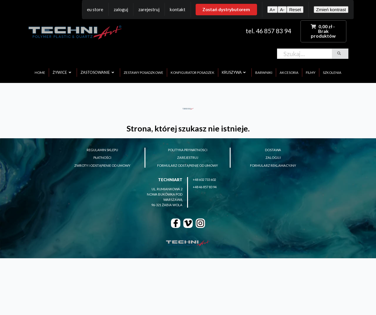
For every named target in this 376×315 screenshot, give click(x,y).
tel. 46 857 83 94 (268, 30)
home (40, 72)
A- (282, 9)
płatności (102, 157)
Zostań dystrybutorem (226, 9)
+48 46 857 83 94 (204, 187)
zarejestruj (187, 157)
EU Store (95, 9)
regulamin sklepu (102, 150)
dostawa (273, 150)
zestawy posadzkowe (143, 72)
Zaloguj (121, 9)
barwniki (263, 72)
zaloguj (273, 157)
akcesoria (289, 72)
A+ (272, 9)
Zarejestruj (149, 9)
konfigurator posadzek (192, 72)
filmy (310, 72)
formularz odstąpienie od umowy (187, 165)
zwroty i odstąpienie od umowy (102, 165)
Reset (295, 9)
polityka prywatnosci (187, 150)
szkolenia (332, 72)
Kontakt (177, 9)
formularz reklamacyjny (273, 165)
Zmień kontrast (331, 9)
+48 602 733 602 (204, 179)
